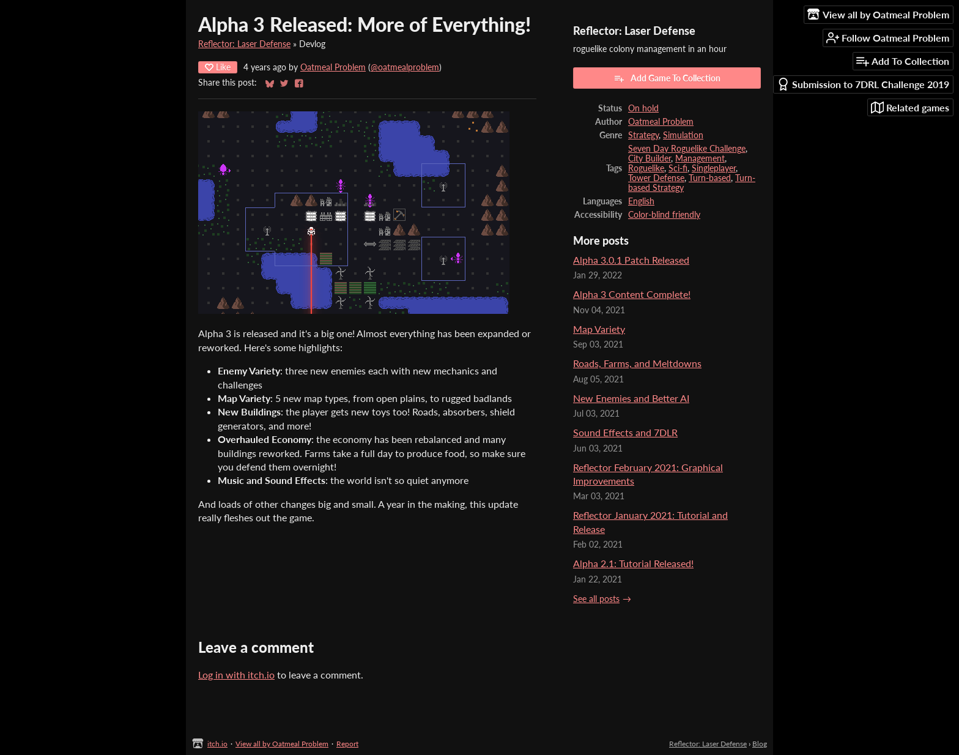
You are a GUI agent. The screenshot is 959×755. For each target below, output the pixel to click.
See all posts (596, 599)
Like (218, 67)
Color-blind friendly (664, 215)
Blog (759, 743)
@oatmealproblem (405, 67)
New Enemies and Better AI (631, 398)
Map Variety (599, 329)
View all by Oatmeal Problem (281, 743)
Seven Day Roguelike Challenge (687, 149)
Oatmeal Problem (333, 67)
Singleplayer (714, 168)
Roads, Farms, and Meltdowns (637, 363)
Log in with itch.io (236, 674)
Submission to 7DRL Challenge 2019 (863, 84)
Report (347, 743)
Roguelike (646, 168)
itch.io (217, 743)
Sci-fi (677, 168)
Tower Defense (656, 178)
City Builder (649, 158)
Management (700, 158)
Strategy (643, 135)
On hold (643, 108)
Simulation (683, 135)
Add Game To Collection (666, 78)
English (641, 201)
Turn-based (710, 178)
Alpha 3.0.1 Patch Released (631, 260)
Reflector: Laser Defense (244, 44)
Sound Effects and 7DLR (625, 432)
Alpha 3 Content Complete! (632, 294)
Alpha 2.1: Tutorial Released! (633, 563)
